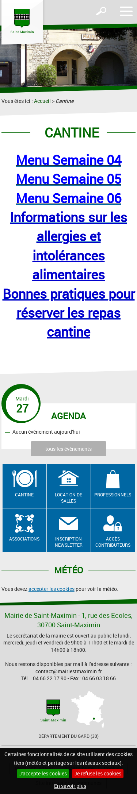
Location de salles (68, 498)
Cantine (24, 494)
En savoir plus (70, 785)
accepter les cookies (51, 588)
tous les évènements (68, 448)
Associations (24, 539)
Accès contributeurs (112, 542)
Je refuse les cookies (97, 773)
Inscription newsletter (69, 542)
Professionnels (112, 494)
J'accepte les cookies (43, 773)
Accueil (42, 100)
